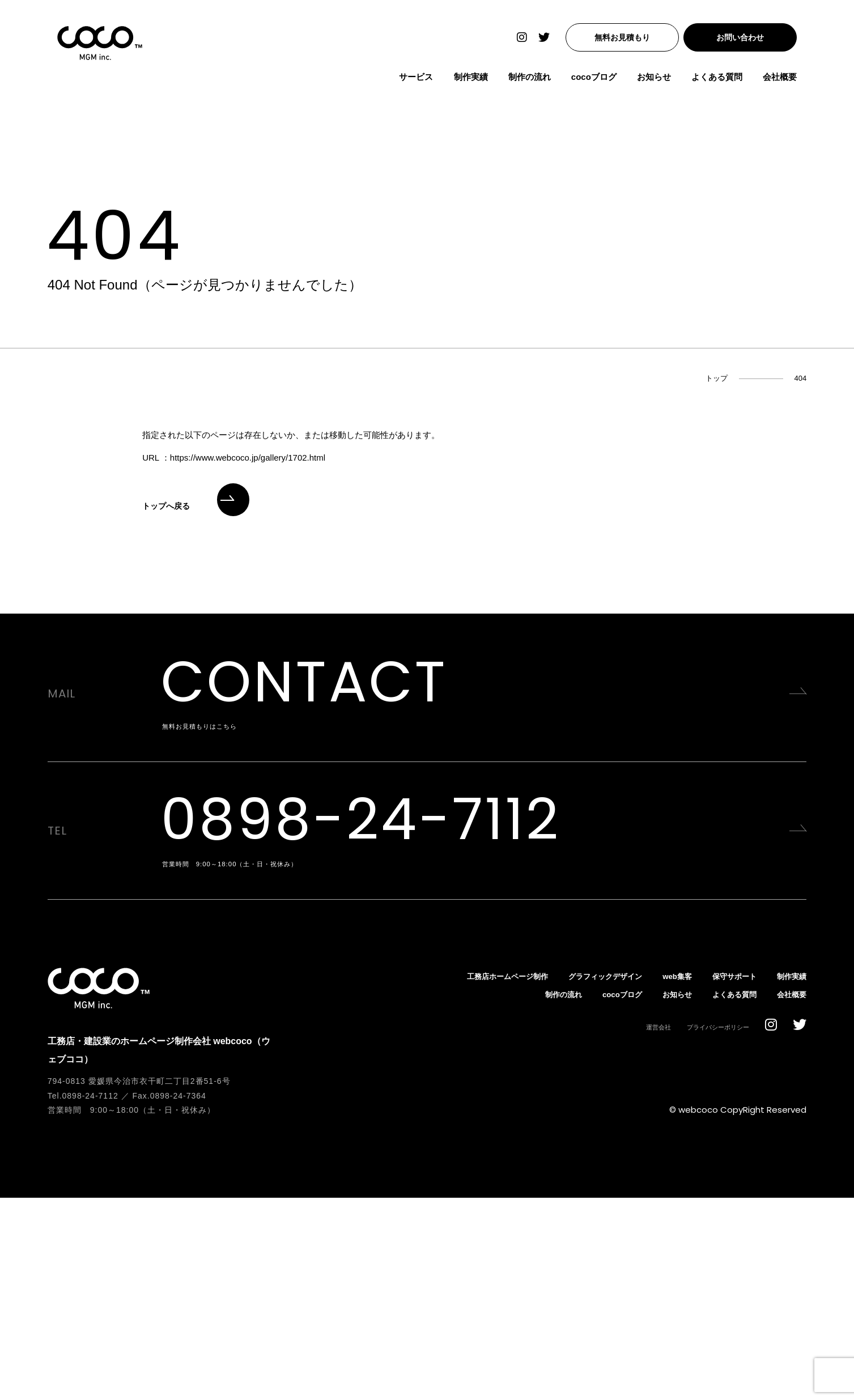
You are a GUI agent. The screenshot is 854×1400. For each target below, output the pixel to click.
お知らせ (664, 82)
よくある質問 (726, 82)
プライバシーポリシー (712, 1229)
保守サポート (726, 1178)
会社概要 (789, 82)
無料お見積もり (632, 42)
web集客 (664, 1178)
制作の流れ (539, 82)
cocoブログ (603, 82)
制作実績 (480, 82)
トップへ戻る (195, 506)
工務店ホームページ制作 (474, 1178)
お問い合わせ (750, 42)
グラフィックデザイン (584, 1178)
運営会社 (645, 1229)
